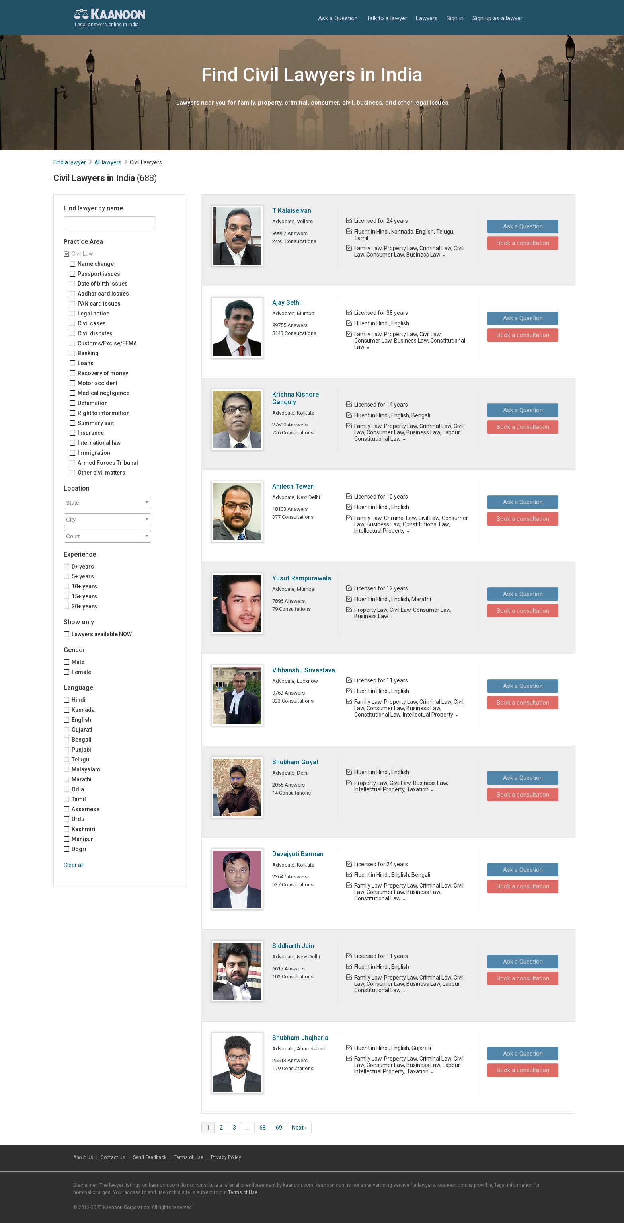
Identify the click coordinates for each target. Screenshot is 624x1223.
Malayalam (86, 769)
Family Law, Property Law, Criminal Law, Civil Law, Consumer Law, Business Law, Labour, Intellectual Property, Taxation (408, 1065)
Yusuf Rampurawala (301, 578)
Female (81, 672)
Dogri (79, 849)
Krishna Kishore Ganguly (295, 398)
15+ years (84, 596)
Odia (78, 789)
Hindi (79, 700)
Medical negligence (103, 393)
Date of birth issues (103, 283)
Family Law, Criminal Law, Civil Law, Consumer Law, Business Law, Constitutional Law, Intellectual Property (411, 524)
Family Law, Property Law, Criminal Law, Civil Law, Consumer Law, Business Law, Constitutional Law (408, 892)
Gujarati (82, 729)
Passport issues (99, 274)
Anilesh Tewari (293, 486)
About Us (83, 1157)
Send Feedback (149, 1157)
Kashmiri (84, 829)
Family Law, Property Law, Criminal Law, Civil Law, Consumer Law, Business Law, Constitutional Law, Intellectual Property (408, 708)
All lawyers (107, 162)
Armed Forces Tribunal (108, 463)
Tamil (79, 799)
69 (279, 1127)
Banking (88, 353)
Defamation (93, 403)
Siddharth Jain (293, 946)
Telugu (80, 759)
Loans (86, 363)
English (81, 720)
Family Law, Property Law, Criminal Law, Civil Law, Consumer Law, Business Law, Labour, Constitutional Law (408, 432)
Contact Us (113, 1157)
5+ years (83, 576)
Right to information (104, 413)
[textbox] (109, 503)
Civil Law (82, 254)
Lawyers (427, 17)
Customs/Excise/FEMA (107, 343)
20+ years (84, 606)
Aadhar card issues (103, 293)
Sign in (455, 17)
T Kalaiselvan (291, 210)
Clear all (74, 865)
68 (262, 1127)
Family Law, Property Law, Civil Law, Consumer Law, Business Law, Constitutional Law (409, 340)
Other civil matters (101, 472)
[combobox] (107, 503)
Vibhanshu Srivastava (303, 670)
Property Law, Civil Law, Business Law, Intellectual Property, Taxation (401, 786)
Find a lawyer (69, 162)
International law (99, 443)
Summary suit (96, 423)
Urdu (78, 819)
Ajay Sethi (286, 302)
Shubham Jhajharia (300, 1038)
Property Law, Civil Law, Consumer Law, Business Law (402, 613)
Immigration (94, 453)
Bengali (82, 739)
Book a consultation (520, 242)
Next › (299, 1127)
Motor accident (97, 383)
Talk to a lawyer (387, 17)
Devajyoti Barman (298, 854)
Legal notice (93, 313)
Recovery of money (103, 373)
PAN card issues (99, 303)
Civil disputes (95, 333)
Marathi (82, 779)
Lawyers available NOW (102, 634)
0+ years (83, 566)
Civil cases (92, 323)
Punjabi (81, 749)
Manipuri (83, 839)
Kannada (83, 710)
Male (78, 662)
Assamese (85, 809)
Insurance (91, 433)
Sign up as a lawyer (497, 17)
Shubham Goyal (295, 762)
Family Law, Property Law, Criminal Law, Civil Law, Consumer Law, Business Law (408, 251)
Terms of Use (188, 1157)
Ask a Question (338, 17)
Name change (96, 264)
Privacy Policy (226, 1157)
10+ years (84, 586)
